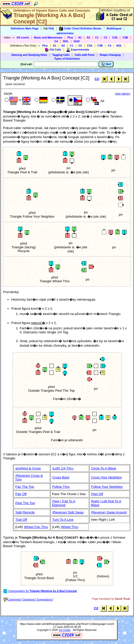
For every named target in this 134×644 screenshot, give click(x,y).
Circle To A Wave (103, 468)
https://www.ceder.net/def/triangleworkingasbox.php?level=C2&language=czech (67, 623)
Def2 (77, 41)
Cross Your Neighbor (106, 477)
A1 (80, 37)
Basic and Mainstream (48, 37)
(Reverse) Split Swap (68, 512)
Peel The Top (25, 503)
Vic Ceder (65, 629)
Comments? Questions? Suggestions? (28, 599)
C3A (114, 37)
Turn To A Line (62, 519)
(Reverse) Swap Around (109, 512)
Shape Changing (110, 54)
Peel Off (97, 494)
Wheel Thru (69, 527)
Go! (106, 64)
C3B (125, 37)
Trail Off (21, 519)
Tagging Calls (61, 54)
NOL (66, 41)
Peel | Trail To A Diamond (63, 503)
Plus (70, 37)
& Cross (28, 468)
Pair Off (21, 494)
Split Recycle (25, 512)
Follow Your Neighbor (107, 487)
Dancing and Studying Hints (29, 54)
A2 (88, 37)
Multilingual (114, 28)
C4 (56, 41)
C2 (105, 37)
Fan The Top (24, 487)
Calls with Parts (84, 54)
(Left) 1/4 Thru (62, 468)
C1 (97, 37)
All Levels (23, 37)
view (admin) (122, 93)
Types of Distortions (67, 58)
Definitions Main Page (25, 28)
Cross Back (60, 477)
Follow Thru (61, 487)
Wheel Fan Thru (36, 527)
